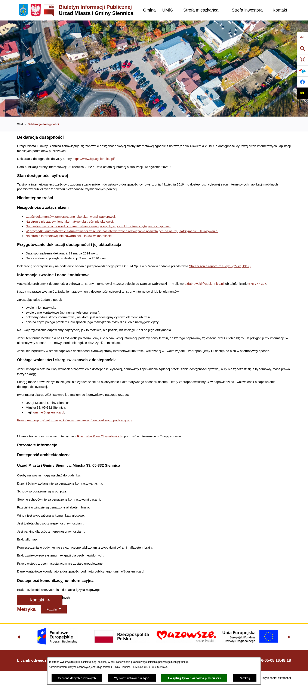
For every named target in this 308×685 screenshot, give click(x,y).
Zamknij (244, 678)
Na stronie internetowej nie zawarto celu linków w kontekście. (69, 236)
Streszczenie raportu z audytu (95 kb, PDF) (220, 266)
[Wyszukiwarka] (302, 48)
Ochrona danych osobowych (77, 678)
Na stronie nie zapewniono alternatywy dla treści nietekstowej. (70, 221)
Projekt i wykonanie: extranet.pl (271, 677)
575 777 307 (257, 283)
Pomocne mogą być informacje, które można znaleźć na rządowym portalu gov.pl (74, 420)
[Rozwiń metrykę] (54, 609)
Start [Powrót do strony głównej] (20, 124)
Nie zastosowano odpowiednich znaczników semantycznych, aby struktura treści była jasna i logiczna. (98, 226)
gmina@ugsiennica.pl (48, 412)
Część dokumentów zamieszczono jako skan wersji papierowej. (71, 216)
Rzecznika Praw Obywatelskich (99, 436)
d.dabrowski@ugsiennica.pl (204, 283)
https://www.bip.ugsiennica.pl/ (94, 159)
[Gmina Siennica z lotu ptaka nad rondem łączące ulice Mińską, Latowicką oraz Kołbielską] (154, 68)
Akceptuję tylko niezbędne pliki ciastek (194, 678)
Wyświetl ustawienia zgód (131, 678)
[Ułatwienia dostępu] (302, 93)
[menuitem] (149, 10)
